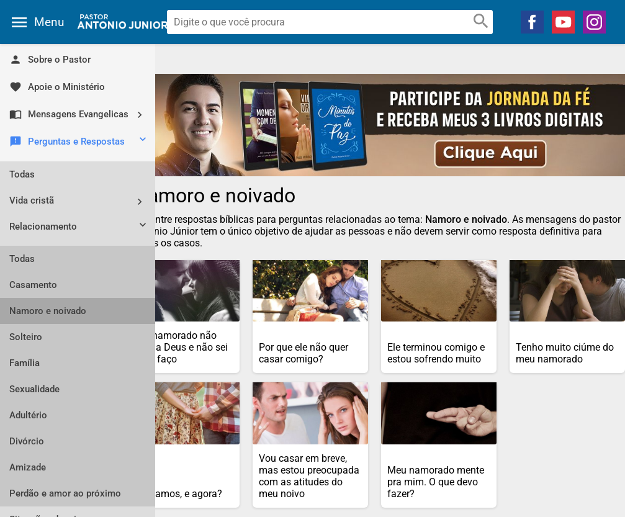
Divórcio (26, 441)
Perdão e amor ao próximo (65, 493)
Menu (49, 22)
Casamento (33, 284)
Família (24, 363)
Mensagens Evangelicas (80, 114)
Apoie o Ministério (57, 87)
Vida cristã (80, 201)
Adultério (28, 415)
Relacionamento (79, 227)
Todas (22, 174)
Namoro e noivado (47, 311)
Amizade (27, 467)
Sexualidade (34, 389)
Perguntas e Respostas (79, 142)
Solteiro (25, 337)
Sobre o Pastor (50, 59)
